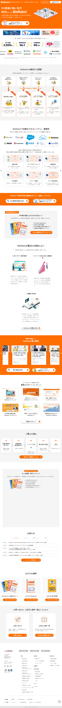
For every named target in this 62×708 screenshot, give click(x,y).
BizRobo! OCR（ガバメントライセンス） (27, 673)
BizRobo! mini (24, 665)
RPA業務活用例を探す (17, 201)
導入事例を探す (18, 370)
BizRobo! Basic (25, 660)
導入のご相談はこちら (31, 457)
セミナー (26, 537)
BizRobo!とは (24, 658)
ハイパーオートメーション (27, 687)
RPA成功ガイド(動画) (39, 673)
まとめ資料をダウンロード (41, 232)
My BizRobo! (52, 658)
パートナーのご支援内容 (39, 660)
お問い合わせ (45, 2)
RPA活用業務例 (38, 676)
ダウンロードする (9, 599)
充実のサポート (31, 421)
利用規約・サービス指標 (54, 665)
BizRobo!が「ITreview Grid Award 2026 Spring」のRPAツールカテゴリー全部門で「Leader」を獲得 (27, 542)
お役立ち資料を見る (44, 635)
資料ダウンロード (15, 23)
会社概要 (12, 699)
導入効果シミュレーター (39, 678)
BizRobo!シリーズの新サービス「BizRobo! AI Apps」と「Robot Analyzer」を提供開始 (25, 552)
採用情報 (29, 699)
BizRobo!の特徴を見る (30, 328)
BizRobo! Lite (24, 663)
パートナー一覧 (38, 663)
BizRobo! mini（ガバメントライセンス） (27, 668)
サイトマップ (14, 702)
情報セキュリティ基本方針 (34, 702)
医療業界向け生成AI (25, 678)
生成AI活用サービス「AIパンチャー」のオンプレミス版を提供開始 (21, 545)
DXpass (23, 689)
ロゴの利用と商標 (21, 699)
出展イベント (36, 537)
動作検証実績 (52, 660)
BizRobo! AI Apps (25, 680)
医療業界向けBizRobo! (26, 676)
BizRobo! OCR (24, 670)
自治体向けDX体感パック (26, 692)
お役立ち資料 (34, 650)
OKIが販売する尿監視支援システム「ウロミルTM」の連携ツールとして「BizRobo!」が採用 (26, 555)
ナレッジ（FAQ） (53, 663)
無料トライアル (45, 650)
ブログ (45, 537)
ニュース (16, 537)
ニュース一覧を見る (31, 560)
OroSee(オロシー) (25, 685)
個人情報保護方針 (23, 702)
